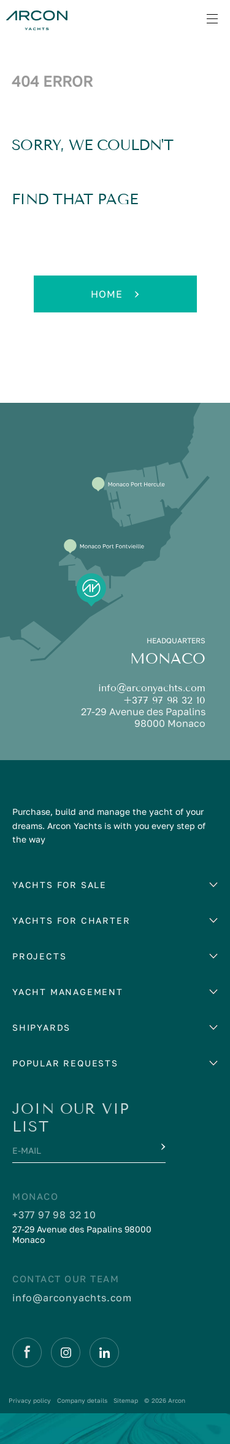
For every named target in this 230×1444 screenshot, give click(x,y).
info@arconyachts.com (151, 688)
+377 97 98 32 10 (164, 700)
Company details (82, 1400)
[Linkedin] (104, 1352)
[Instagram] (65, 1352)
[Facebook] (27, 1352)
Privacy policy (30, 1400)
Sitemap (125, 1400)
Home (115, 294)
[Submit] (162, 1147)
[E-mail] (77, 1153)
